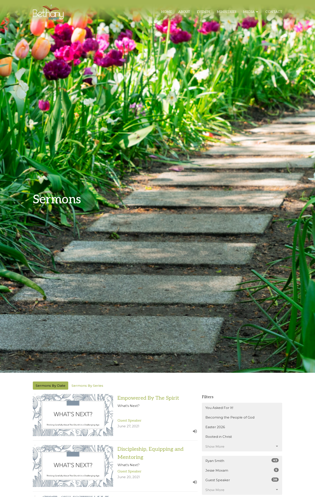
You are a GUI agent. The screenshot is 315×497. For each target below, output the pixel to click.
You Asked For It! (219, 408)
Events (203, 12)
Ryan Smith (242, 460)
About (184, 12)
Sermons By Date (50, 385)
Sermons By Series (87, 385)
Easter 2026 (215, 427)
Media (251, 12)
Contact (273, 12)
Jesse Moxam (242, 470)
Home (166, 12)
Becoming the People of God (229, 417)
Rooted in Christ (218, 437)
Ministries (226, 12)
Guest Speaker (242, 479)
